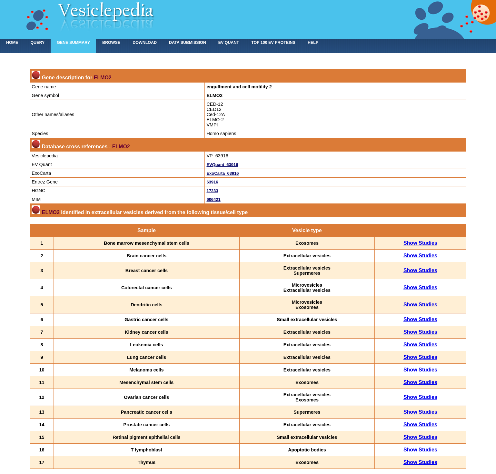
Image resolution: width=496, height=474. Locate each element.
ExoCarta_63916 (222, 173)
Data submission (187, 42)
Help (313, 42)
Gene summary (73, 42)
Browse (111, 42)
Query (37, 42)
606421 (213, 199)
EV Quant (228, 42)
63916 (212, 182)
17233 (212, 190)
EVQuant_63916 (222, 164)
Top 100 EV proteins (273, 42)
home (12, 42)
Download (145, 42)
